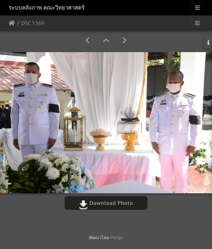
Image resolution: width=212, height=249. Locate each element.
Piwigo (116, 237)
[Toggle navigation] (197, 8)
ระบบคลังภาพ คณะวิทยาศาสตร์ (46, 7)
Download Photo (106, 203)
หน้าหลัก (12, 23)
